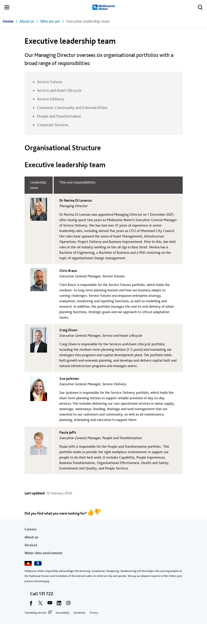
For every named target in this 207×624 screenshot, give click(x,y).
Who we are (50, 21)
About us (27, 21)
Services (31, 545)
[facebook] (31, 604)
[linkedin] (59, 604)
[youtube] (50, 604)
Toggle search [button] (199, 6)
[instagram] (68, 604)
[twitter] (40, 604)
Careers (31, 529)
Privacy (94, 612)
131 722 (46, 593)
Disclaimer (80, 612)
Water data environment (43, 553)
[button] (7, 8)
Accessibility (63, 612)
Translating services (36, 612)
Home (8, 21)
